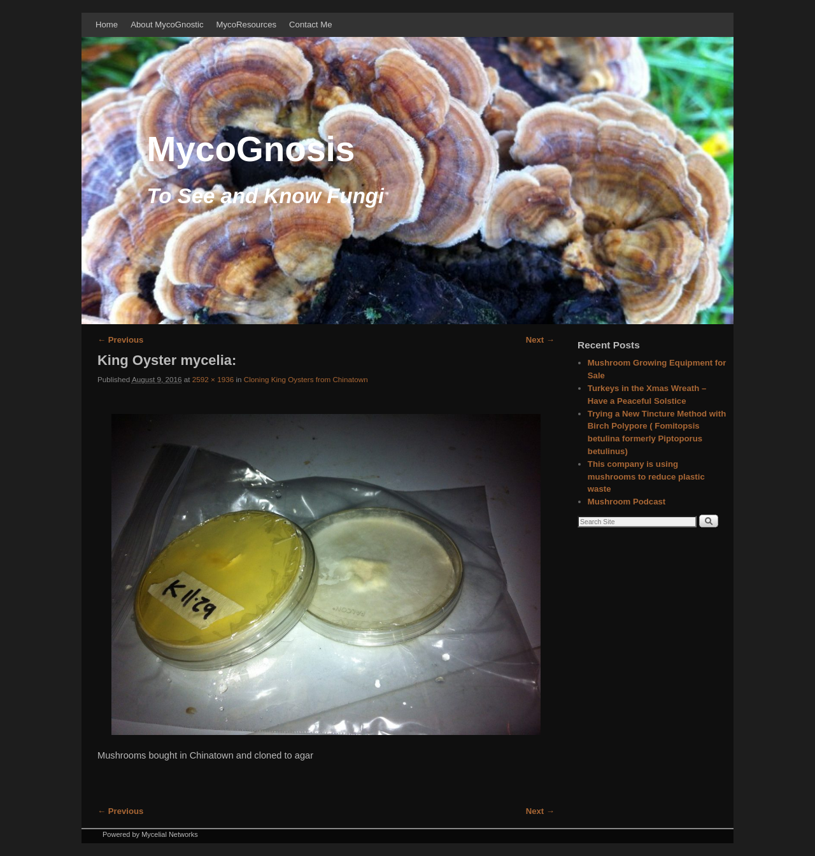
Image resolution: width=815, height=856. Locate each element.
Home (107, 24)
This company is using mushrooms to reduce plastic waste (646, 476)
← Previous (120, 340)
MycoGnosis (250, 149)
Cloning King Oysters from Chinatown (306, 379)
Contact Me (310, 24)
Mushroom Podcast (626, 501)
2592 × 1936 (213, 379)
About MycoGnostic (167, 24)
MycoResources (246, 24)
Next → (540, 340)
